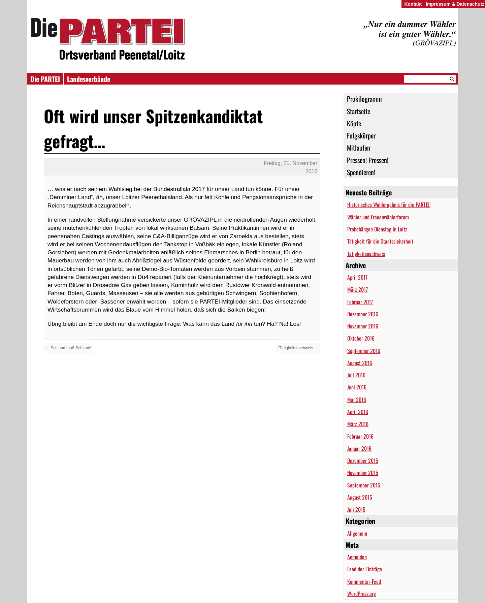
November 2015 (362, 473)
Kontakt (413, 4)
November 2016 (362, 326)
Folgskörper (361, 135)
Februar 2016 (360, 436)
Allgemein (357, 533)
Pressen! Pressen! (367, 160)
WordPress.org (361, 594)
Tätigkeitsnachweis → (298, 348)
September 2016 (363, 351)
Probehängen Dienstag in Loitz (377, 229)
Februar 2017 (360, 302)
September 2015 (363, 485)
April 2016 (357, 412)
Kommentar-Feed (364, 581)
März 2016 (357, 424)
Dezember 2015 (362, 460)
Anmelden (357, 557)
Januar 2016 (359, 448)
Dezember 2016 (362, 314)
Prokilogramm (364, 99)
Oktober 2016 (361, 338)
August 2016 (359, 363)
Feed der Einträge (364, 569)
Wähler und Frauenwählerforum (378, 217)
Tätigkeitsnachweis (366, 254)
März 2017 (357, 289)
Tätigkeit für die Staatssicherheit (380, 241)
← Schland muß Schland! (68, 348)
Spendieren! (361, 172)
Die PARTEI (45, 79)
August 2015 (359, 497)
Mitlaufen (358, 147)
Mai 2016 (356, 399)
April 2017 (357, 277)
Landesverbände (88, 79)
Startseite (358, 111)
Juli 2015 (356, 509)
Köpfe (354, 123)
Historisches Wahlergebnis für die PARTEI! (388, 204)
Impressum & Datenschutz (455, 4)
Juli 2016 (356, 375)
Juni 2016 (356, 387)
